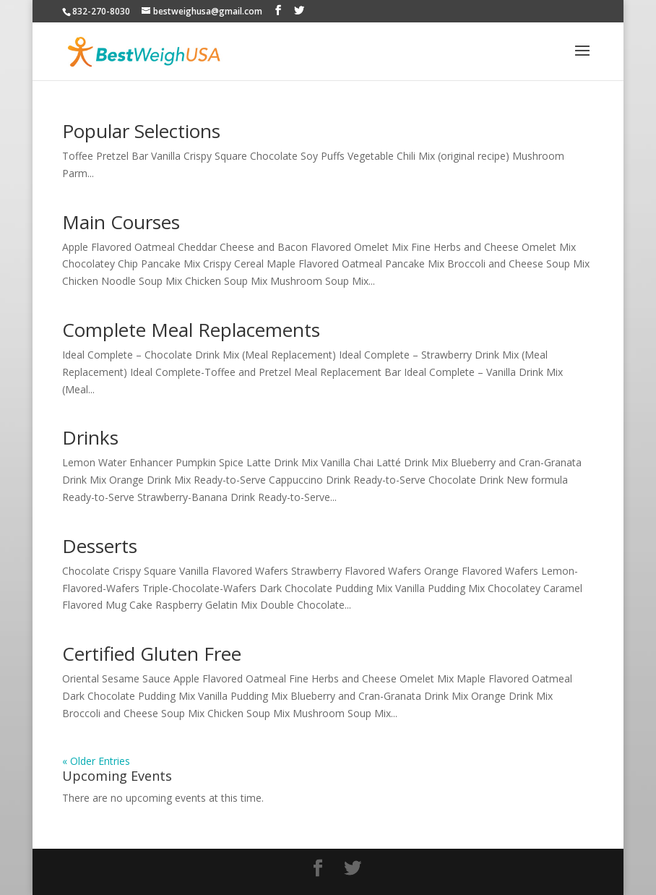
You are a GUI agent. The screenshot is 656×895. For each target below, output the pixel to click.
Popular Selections (141, 131)
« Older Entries (96, 761)
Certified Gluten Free (151, 654)
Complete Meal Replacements (191, 330)
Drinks (90, 437)
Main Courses (121, 222)
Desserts (99, 546)
